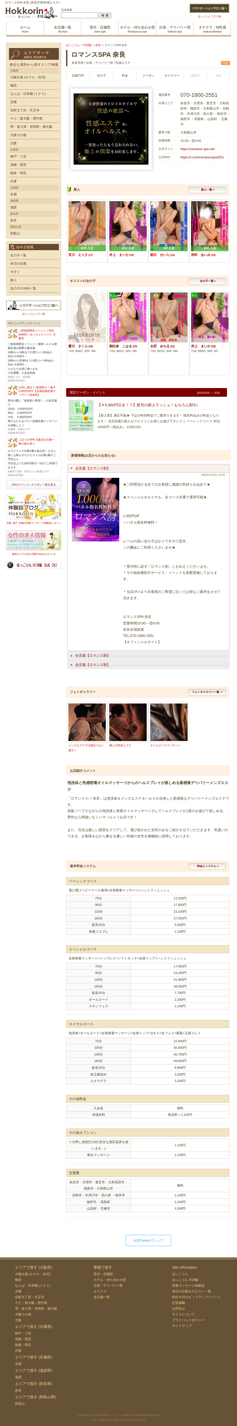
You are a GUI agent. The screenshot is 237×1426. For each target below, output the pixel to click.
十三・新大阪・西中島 (26, 118)
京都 (13, 194)
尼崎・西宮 (18, 165)
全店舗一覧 (102, 1297)
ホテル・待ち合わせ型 (110, 1280)
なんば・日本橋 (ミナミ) (28, 94)
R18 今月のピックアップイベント (196, 1297)
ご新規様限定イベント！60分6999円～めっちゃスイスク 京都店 (37, 334)
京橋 (13, 102)
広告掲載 (178, 1303)
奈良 (13, 220)
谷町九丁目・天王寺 (24, 110)
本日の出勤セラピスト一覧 (191, 1291)
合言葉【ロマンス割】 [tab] (89, 468)
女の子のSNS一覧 (23, 288)
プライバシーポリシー (188, 1320)
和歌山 (15, 233)
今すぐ (15, 272)
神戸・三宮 (18, 156)
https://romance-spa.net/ (197, 149)
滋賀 (13, 207)
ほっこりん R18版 (185, 1280)
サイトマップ (182, 1326)
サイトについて (183, 1314)
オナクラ (100, 1291)
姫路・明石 (18, 173)
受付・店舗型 (103, 1274)
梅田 (13, 85)
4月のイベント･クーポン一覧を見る (33, 484)
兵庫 (13, 181)
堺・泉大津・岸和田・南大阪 (31, 127)
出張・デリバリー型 (108, 1285)
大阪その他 (18, 135)
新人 (13, 280)
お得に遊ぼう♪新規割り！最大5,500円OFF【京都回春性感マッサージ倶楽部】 (37, 391)
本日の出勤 (18, 263)
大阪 (13, 143)
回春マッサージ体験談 (188, 1285)
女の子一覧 (18, 255)
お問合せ (178, 1308)
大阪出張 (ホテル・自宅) (28, 77)
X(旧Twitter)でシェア (148, 1240)
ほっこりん (180, 1274)
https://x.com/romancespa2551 (202, 157)
